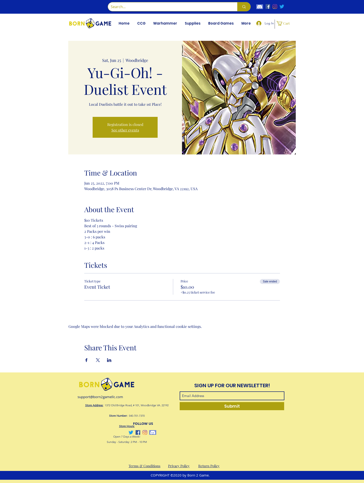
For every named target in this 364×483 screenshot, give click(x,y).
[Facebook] (268, 6)
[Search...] (169, 6)
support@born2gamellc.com (100, 396)
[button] (141, 23)
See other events (125, 130)
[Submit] (232, 406)
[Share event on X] (98, 360)
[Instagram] (275, 6)
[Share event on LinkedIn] (109, 360)
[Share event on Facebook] (86, 360)
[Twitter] (282, 6)
